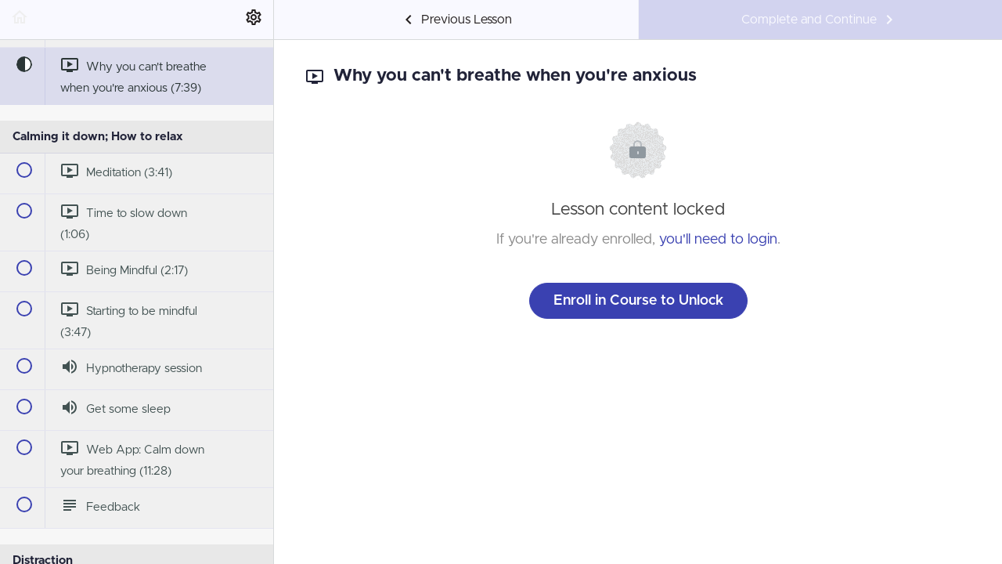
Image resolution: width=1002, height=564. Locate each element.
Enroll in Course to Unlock (638, 301)
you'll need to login (718, 240)
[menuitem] (253, 19)
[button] (19, 19)
